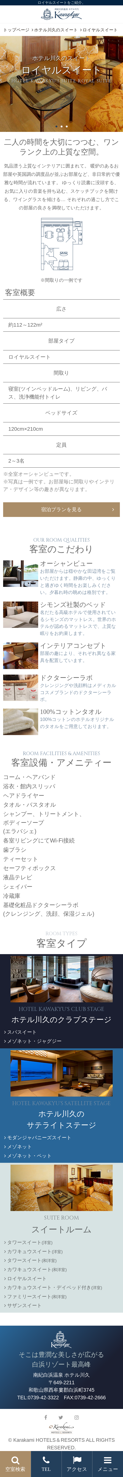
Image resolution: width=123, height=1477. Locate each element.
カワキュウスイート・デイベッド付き (53, 1287)
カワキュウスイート (33, 1251)
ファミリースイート (35, 1296)
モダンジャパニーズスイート (38, 1137)
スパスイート (20, 1032)
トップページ (16, 29)
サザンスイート (23, 1305)
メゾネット (18, 1146)
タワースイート (28, 1242)
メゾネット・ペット (28, 1155)
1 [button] (56, 126)
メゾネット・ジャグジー (33, 1041)
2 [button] (62, 126)
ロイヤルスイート (25, 1278)
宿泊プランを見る (61, 509)
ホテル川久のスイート (56, 29)
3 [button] (67, 126)
